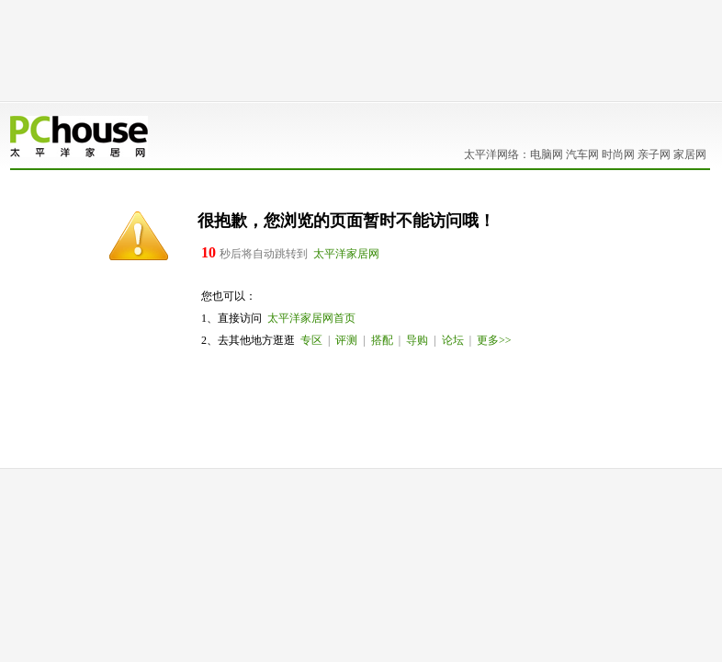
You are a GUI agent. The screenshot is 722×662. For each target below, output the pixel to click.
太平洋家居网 (346, 253)
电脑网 (546, 154)
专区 (311, 340)
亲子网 (654, 154)
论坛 (453, 340)
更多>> (494, 340)
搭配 (382, 340)
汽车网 (582, 154)
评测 (346, 340)
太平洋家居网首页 (311, 318)
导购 (417, 340)
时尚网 (618, 154)
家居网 (689, 154)
